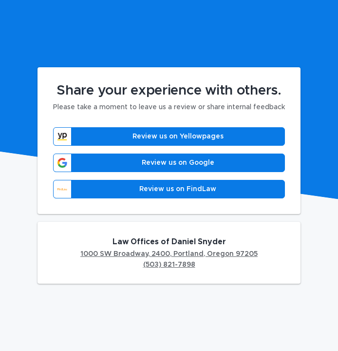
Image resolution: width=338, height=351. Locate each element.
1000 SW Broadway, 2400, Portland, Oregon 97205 (169, 254)
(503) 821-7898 (169, 264)
